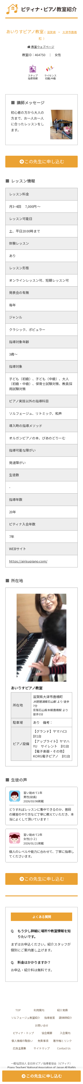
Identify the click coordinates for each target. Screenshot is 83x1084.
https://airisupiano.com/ (28, 561)
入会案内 (65, 1033)
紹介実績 (62, 1010)
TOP (18, 1010)
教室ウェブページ (40, 47)
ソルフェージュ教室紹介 (25, 1018)
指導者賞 (49, 1018)
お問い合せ (41, 1025)
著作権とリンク (62, 1041)
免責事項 (43, 1041)
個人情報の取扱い (22, 1041)
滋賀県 (51, 32)
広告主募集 (19, 1048)
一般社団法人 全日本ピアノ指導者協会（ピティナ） (41, 1063)
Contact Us (63, 1048)
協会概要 (47, 1033)
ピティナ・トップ (23, 1033)
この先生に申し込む (41, 161)
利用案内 (39, 1010)
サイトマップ (42, 1048)
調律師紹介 (65, 1018)
